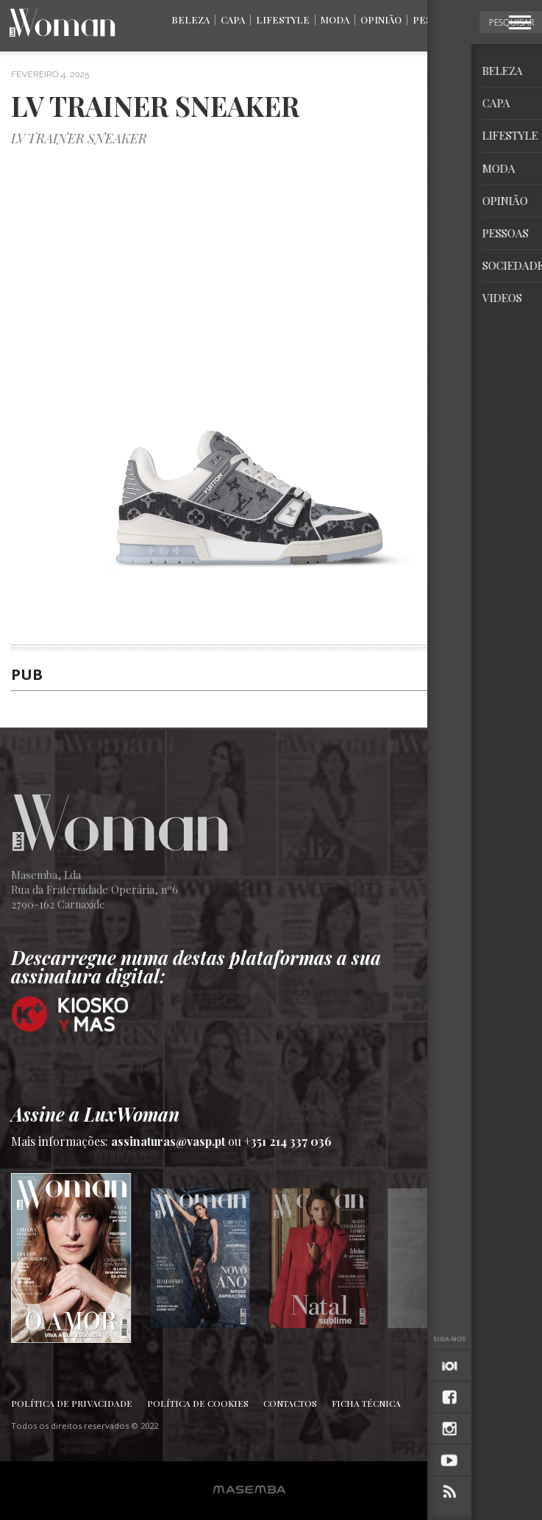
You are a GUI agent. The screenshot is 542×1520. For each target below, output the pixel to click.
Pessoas (435, 19)
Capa (233, 19)
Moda (335, 19)
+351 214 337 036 (288, 1141)
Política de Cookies (198, 1403)
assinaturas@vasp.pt (168, 1141)
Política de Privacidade (71, 1403)
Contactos (290, 1403)
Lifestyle (283, 19)
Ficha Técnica (366, 1403)
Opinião (381, 19)
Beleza (190, 19)
